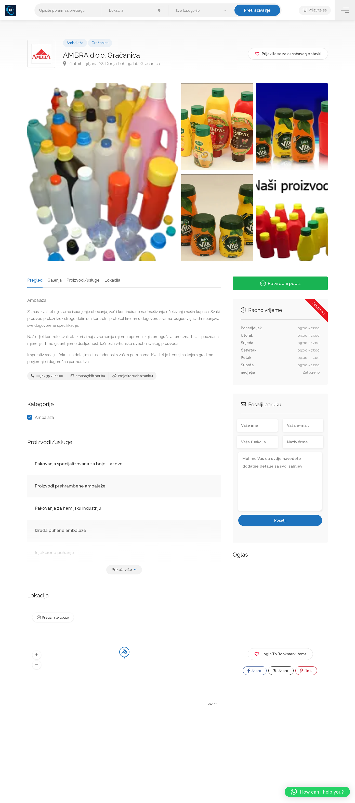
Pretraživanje (257, 10)
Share (254, 671)
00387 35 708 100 (47, 376)
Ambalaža (75, 43)
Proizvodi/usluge (83, 280)
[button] (201, 10)
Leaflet (211, 704)
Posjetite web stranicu (132, 376)
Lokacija (112, 280)
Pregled (35, 280)
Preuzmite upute (55, 617)
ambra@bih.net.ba (88, 376)
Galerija (54, 280)
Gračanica (100, 43)
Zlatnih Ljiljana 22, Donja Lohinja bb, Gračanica (111, 63)
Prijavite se (315, 10)
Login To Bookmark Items (280, 653)
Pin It (306, 671)
